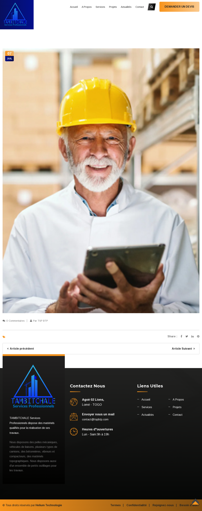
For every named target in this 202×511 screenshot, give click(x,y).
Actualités (126, 7)
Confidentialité (137, 505)
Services (100, 7)
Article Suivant (183, 348)
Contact (139, 7)
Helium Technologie (49, 505)
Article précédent (20, 348)
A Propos (87, 7)
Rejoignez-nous (163, 505)
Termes (115, 505)
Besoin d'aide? (189, 505)
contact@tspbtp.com (95, 419)
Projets (113, 7)
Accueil (74, 7)
